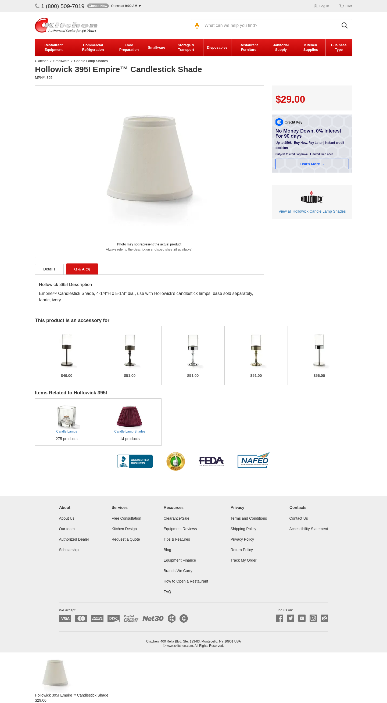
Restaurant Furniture (248, 47)
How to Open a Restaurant (186, 581)
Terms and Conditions (249, 518)
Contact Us (298, 518)
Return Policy (242, 550)
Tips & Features (177, 539)
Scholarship (69, 550)
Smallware (156, 47)
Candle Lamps (66, 431)
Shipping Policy (243, 529)
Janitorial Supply (281, 47)
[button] (114, 6)
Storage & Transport (186, 47)
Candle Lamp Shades (91, 61)
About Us (67, 518)
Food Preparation (129, 47)
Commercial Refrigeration (93, 47)
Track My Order (244, 560)
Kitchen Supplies (310, 47)
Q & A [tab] (82, 269)
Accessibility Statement (308, 529)
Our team (67, 529)
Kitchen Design (124, 529)
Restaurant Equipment (53, 47)
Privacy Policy (242, 539)
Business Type (339, 47)
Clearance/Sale (176, 518)
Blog (167, 550)
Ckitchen (42, 61)
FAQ (167, 592)
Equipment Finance (180, 560)
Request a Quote (126, 539)
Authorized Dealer (74, 539)
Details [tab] (49, 270)
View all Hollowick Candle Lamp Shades (312, 211)
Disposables (217, 47)
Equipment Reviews (180, 529)
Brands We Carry (178, 571)
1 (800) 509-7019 (59, 6)
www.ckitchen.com (179, 646)
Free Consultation (126, 518)
